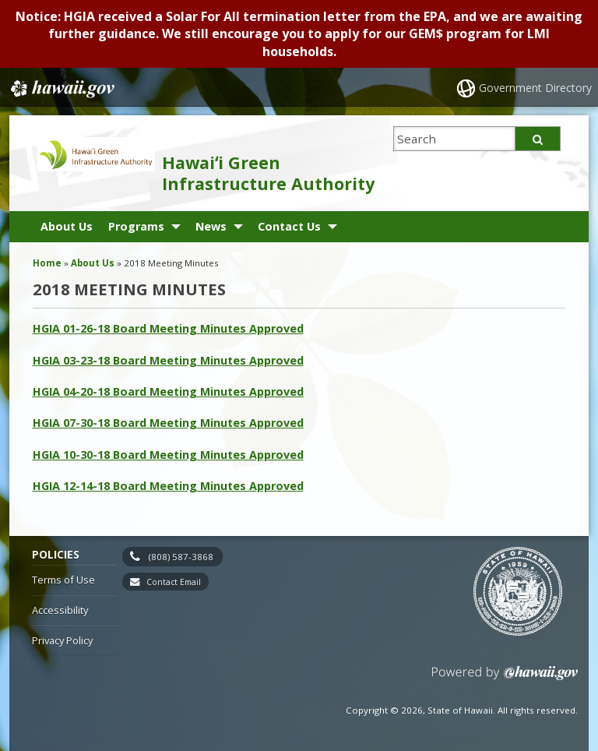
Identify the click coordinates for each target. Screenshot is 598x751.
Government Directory (535, 87)
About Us (66, 226)
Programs (136, 226)
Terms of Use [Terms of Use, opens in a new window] (63, 580)
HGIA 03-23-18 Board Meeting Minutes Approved (168, 360)
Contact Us (289, 226)
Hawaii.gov (61, 88)
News (211, 226)
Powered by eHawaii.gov (505, 679)
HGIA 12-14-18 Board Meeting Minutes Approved (168, 485)
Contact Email (173, 581)
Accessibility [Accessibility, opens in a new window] (60, 610)
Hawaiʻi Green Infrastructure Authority (268, 173)
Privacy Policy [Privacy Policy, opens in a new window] (62, 640)
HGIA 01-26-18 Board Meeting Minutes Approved (168, 328)
